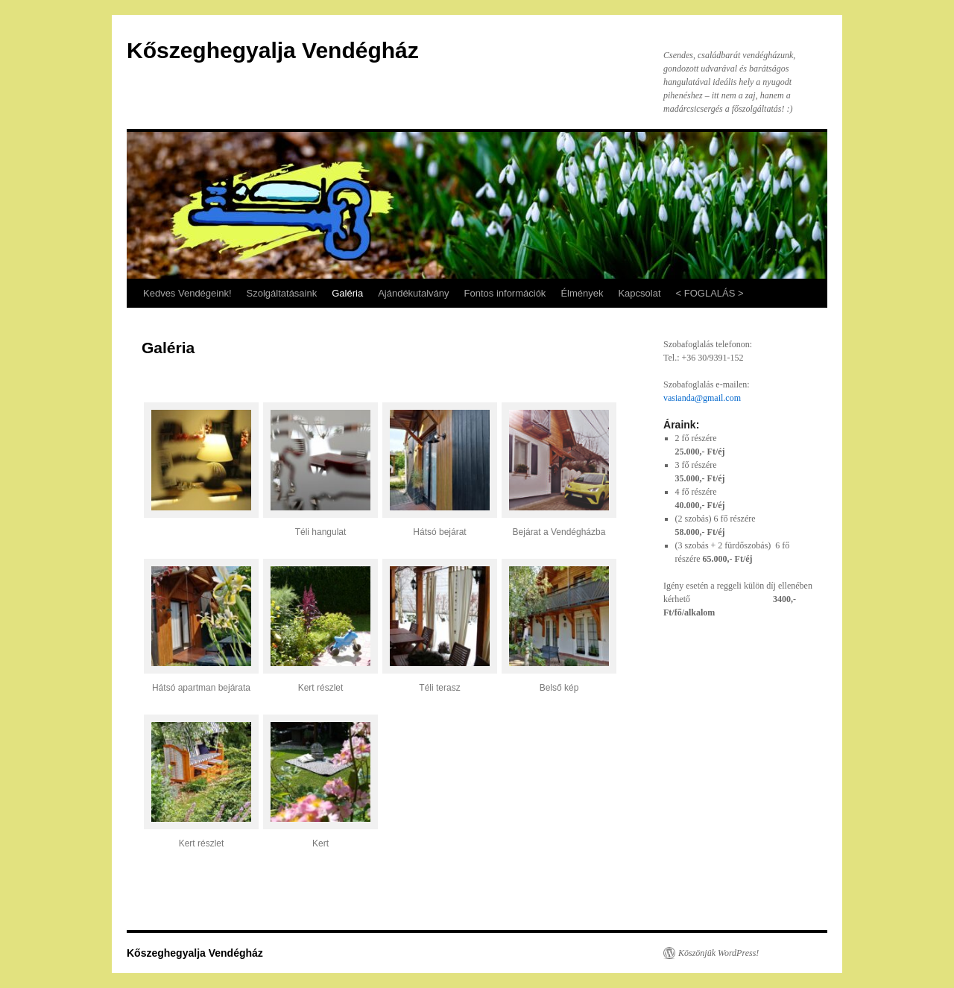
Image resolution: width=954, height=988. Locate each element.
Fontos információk (505, 293)
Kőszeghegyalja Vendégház (273, 50)
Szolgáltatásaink (282, 293)
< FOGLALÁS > (710, 293)
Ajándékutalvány (413, 293)
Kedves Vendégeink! (187, 293)
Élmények (581, 293)
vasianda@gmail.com (702, 398)
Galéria (347, 293)
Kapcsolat (639, 293)
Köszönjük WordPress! (718, 953)
